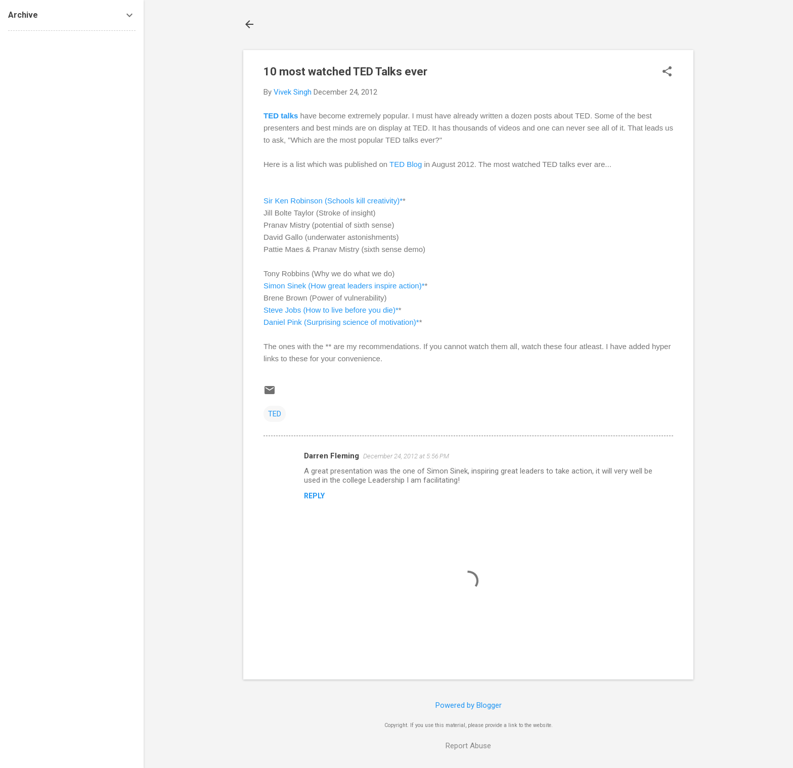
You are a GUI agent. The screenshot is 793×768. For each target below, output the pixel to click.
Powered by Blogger (468, 705)
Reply (314, 496)
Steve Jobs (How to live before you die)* (331, 310)
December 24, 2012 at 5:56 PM (406, 456)
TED (274, 413)
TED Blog (405, 164)
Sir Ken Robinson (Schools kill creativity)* (333, 200)
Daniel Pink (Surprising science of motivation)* (341, 322)
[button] (667, 72)
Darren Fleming (331, 455)
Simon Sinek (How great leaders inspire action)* (343, 285)
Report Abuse (468, 745)
